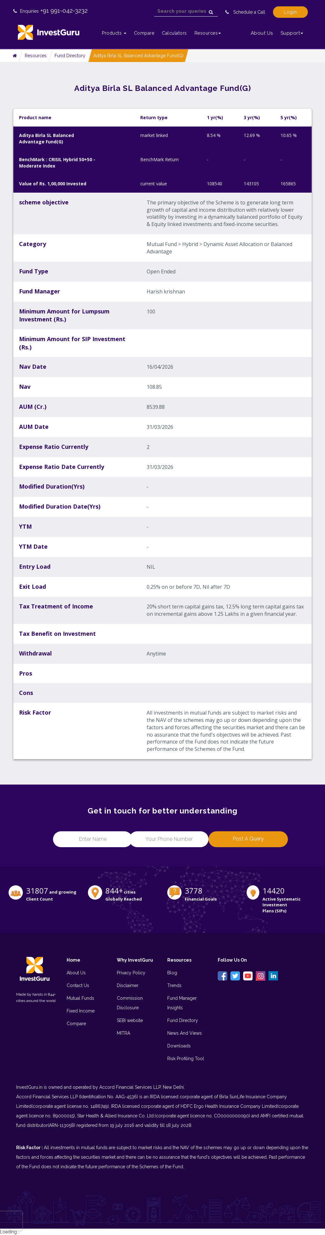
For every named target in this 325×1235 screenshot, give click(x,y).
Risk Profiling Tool (185, 1058)
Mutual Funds (80, 998)
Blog (172, 972)
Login (290, 12)
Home (73, 960)
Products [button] (114, 33)
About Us (262, 33)
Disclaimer (127, 985)
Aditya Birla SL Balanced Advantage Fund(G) (138, 55)
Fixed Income (81, 1010)
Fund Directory (70, 55)
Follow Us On (232, 960)
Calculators (174, 33)
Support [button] (292, 33)
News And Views (184, 1033)
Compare (144, 33)
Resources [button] (208, 33)
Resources (36, 55)
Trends (174, 985)
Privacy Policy (131, 972)
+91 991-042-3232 (64, 10)
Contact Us (78, 985)
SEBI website (130, 1020)
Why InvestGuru (135, 960)
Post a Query (248, 839)
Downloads (179, 1045)
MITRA (123, 1033)
